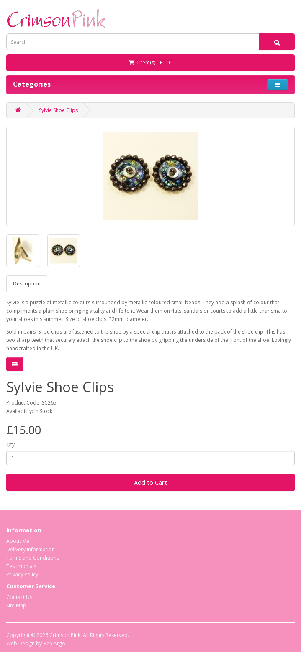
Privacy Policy (22, 574)
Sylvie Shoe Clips (58, 110)
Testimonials (21, 566)
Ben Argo (54, 643)
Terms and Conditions (32, 557)
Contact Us (19, 597)
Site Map (16, 605)
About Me (17, 541)
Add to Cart (150, 482)
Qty (10, 444)
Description (27, 283)
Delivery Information (30, 549)
